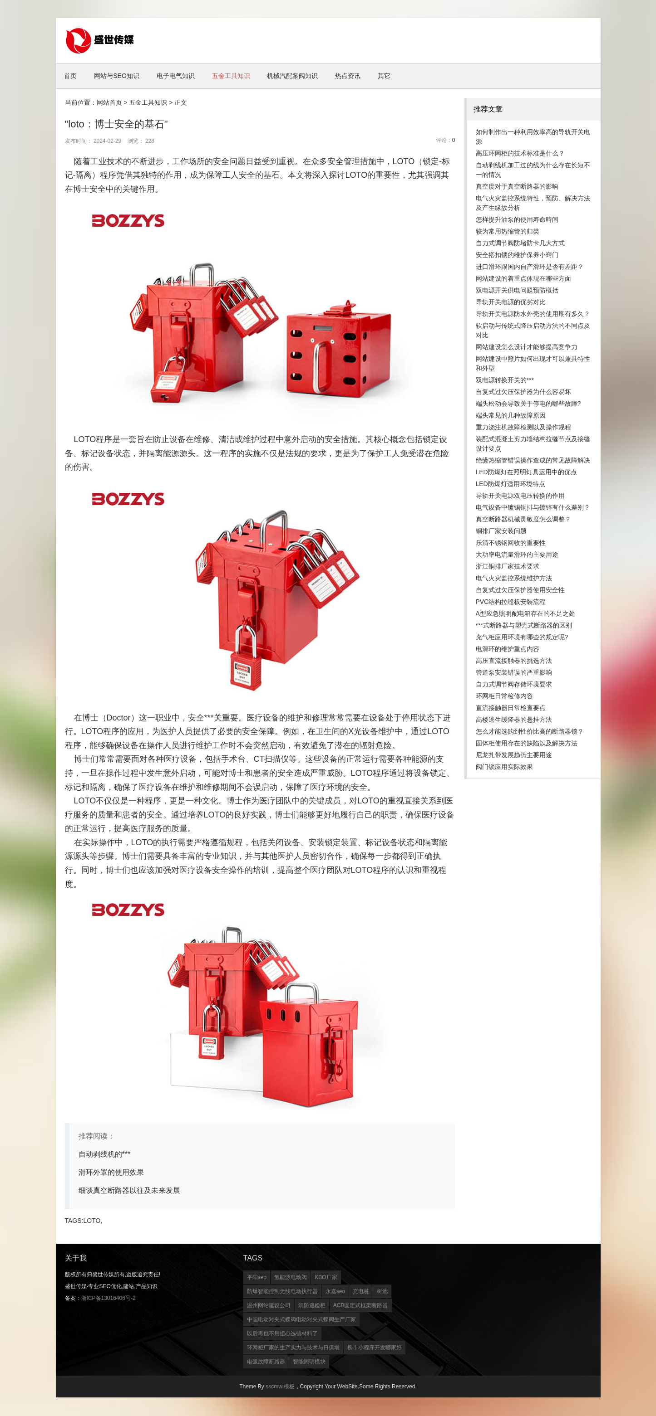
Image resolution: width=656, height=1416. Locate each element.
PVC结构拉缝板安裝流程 (511, 602)
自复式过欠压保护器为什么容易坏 (523, 392)
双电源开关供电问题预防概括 (517, 290)
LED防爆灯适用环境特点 (510, 484)
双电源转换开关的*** (505, 380)
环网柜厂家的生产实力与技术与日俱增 (293, 1348)
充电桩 (361, 1292)
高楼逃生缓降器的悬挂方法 (514, 720)
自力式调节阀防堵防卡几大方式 (520, 243)
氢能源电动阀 (290, 1278)
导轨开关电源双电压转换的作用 (520, 496)
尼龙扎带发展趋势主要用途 (514, 755)
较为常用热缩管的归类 (507, 231)
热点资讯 (363, 76)
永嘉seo (335, 1292)
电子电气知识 (182, 76)
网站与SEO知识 (121, 76)
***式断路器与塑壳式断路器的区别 (524, 625)
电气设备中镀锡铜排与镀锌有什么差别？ (533, 507)
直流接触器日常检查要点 (511, 708)
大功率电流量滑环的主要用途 (517, 555)
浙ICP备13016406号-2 (108, 1298)
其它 (402, 76)
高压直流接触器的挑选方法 (514, 661)
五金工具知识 (241, 76)
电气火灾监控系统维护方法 (514, 578)
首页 (72, 76)
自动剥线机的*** (105, 1154)
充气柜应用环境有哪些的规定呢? (522, 637)
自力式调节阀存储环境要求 (514, 684)
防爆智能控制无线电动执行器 (282, 1292)
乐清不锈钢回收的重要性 (511, 543)
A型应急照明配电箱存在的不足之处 (525, 614)
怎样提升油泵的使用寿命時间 (517, 220)
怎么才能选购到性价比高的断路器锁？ (530, 731)
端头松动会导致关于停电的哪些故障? (528, 404)
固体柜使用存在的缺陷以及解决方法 (526, 743)
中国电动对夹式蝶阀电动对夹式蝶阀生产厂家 (301, 1320)
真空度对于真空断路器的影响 (517, 186)
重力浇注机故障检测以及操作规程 (523, 427)
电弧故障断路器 (266, 1362)
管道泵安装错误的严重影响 (514, 672)
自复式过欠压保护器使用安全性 (520, 590)
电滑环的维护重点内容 (507, 649)
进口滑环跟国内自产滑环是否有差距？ (530, 267)
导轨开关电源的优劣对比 (511, 302)
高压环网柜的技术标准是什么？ (520, 153)
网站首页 (109, 103)
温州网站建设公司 (269, 1306)
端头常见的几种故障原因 (511, 415)
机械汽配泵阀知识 (305, 76)
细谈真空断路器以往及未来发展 (129, 1191)
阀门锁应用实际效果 (504, 767)
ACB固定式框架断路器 (360, 1306)
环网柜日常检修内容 (504, 696)
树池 (382, 1292)
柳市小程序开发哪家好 (374, 1348)
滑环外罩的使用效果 (111, 1173)
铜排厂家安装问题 (501, 531)
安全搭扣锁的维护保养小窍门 (517, 255)
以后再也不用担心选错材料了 (282, 1334)
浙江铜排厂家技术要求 (507, 566)
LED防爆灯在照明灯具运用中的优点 (526, 472)
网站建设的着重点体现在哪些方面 (523, 278)
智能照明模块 (309, 1362)
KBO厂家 (326, 1278)
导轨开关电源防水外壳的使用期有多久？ (533, 314)
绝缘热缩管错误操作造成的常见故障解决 (533, 460)
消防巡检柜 (312, 1306)
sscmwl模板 (280, 1387)
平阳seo (256, 1278)
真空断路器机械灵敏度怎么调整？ (523, 519)
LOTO (91, 1221)
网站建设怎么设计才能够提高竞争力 (526, 347)
